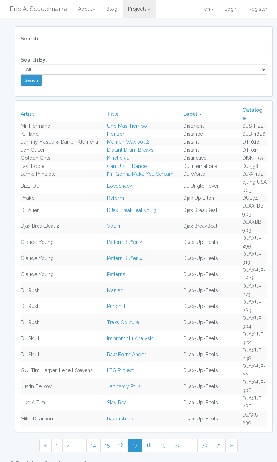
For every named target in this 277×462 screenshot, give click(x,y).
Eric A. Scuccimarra (38, 9)
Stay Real (117, 402)
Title (113, 114)
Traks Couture (123, 322)
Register (257, 9)
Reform (115, 198)
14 (93, 445)
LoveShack (119, 186)
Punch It (116, 306)
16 (121, 445)
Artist (27, 114)
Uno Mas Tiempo (127, 126)
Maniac (115, 290)
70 (205, 445)
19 (163, 445)
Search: (30, 39)
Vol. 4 (113, 226)
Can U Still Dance (127, 166)
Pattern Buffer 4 (124, 258)
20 (178, 445)
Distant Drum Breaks (130, 150)
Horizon (116, 134)
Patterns (116, 274)
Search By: (34, 60)
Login (231, 9)
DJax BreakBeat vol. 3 (131, 210)
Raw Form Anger (126, 354)
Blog (111, 9)
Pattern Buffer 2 (124, 242)
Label (190, 114)
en (209, 9)
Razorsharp (120, 419)
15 (107, 445)
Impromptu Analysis (130, 338)
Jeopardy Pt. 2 (123, 386)
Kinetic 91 (118, 158)
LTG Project (120, 370)
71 (219, 445)
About (87, 9)
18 (149, 445)
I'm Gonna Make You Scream (140, 174)
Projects (139, 9)
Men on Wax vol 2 (128, 142)
